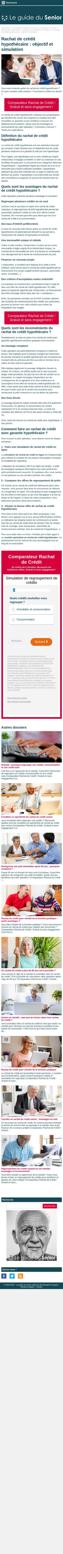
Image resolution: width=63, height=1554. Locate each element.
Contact (39, 1287)
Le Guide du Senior (21, 28)
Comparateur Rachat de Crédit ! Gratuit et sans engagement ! (31, 105)
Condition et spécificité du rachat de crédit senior (27, 817)
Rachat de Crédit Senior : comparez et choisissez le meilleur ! (26, 30)
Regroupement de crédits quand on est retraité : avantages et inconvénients (26, 1169)
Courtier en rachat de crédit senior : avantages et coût (29, 1119)
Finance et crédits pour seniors (43, 28)
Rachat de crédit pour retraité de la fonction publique (28, 1069)
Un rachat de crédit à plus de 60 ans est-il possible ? (28, 970)
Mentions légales (27, 1287)
